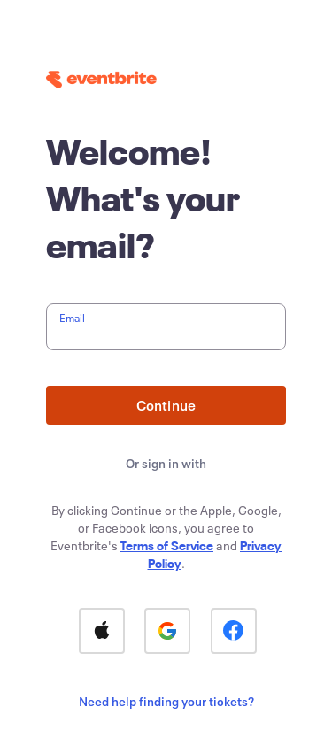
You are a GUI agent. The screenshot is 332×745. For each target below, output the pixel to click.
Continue (166, 405)
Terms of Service (166, 545)
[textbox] (166, 327)
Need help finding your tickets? (166, 701)
